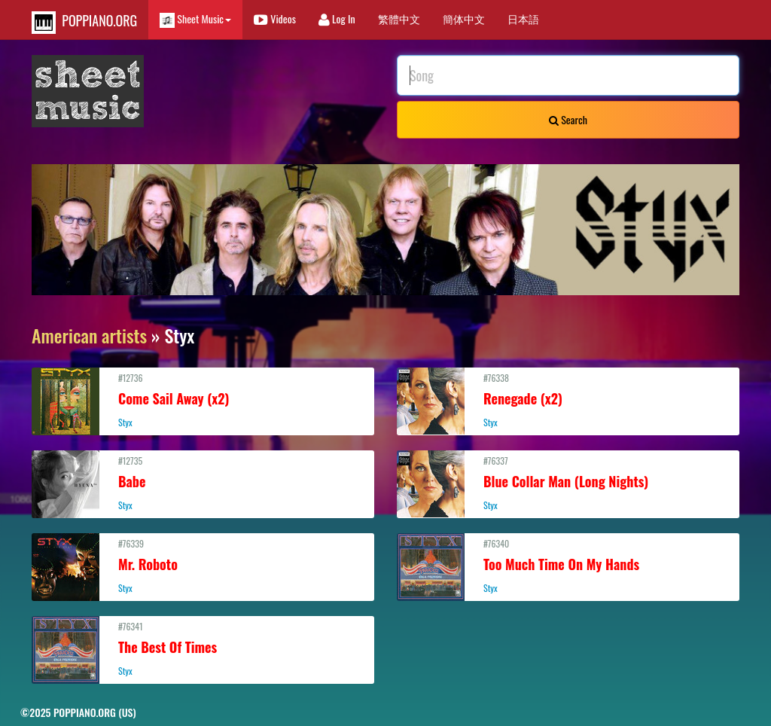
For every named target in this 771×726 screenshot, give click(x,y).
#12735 (202, 482)
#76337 (568, 482)
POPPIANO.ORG (84, 22)
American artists (89, 335)
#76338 (568, 400)
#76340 (568, 565)
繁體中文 (399, 18)
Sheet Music (195, 19)
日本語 (523, 18)
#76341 (202, 648)
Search (568, 119)
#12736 (202, 400)
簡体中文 (464, 18)
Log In (336, 18)
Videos (275, 18)
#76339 (202, 565)
